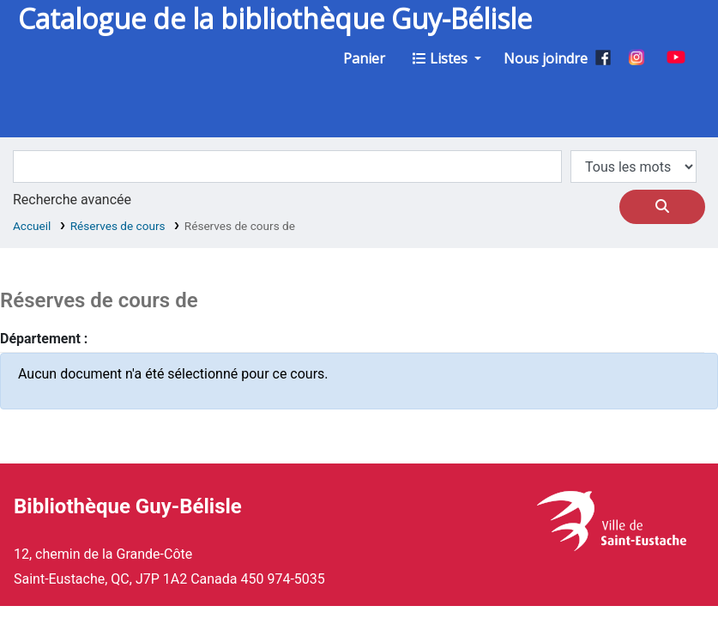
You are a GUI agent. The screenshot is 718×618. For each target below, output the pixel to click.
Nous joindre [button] (546, 58)
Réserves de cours (118, 226)
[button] (364, 58)
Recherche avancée (72, 199)
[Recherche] (662, 207)
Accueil (32, 226)
